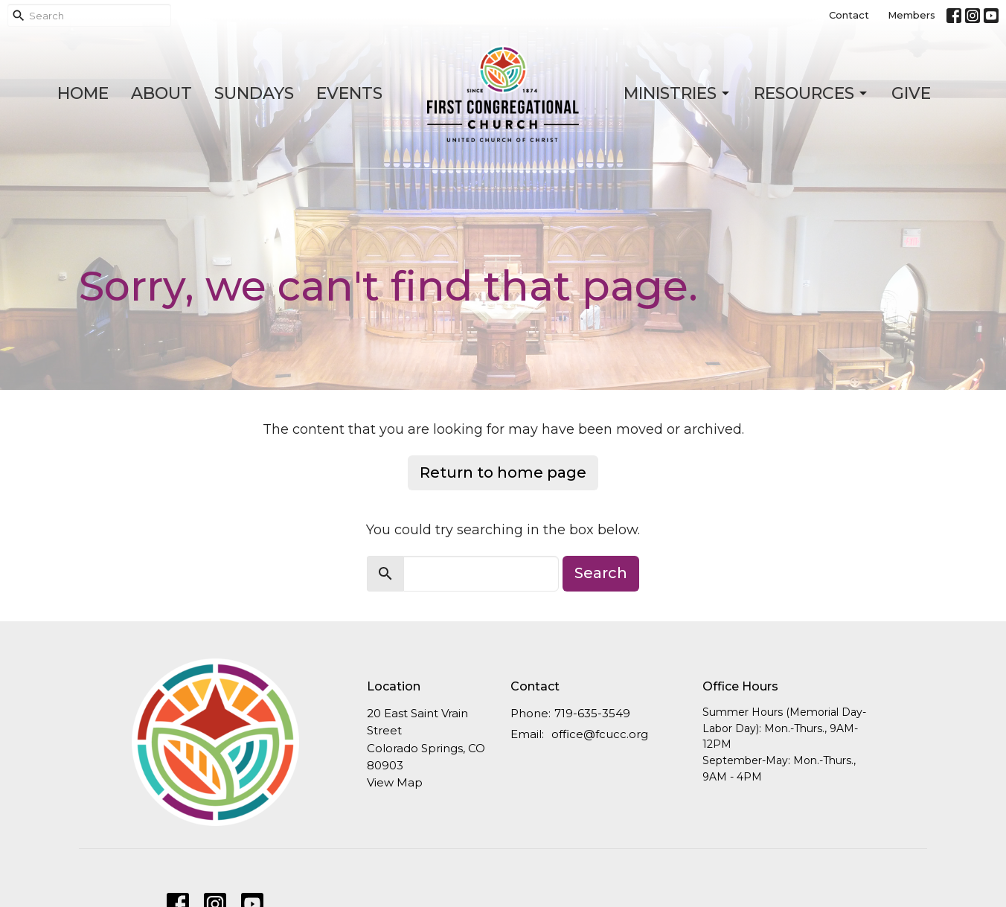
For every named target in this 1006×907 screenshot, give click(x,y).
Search (600, 573)
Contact (849, 15)
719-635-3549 (592, 713)
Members (911, 15)
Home (83, 93)
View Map (395, 782)
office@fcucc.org (599, 734)
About (161, 93)
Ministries (677, 93)
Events (349, 93)
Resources (811, 93)
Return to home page (503, 472)
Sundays (254, 93)
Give (911, 93)
